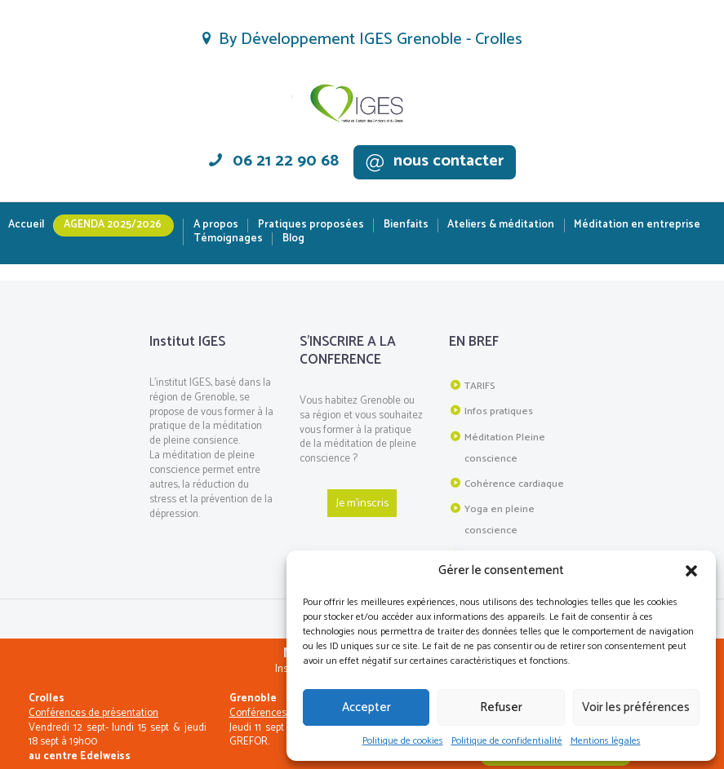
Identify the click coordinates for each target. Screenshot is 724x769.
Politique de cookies (402, 741)
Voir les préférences (636, 707)
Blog (293, 239)
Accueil (26, 225)
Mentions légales (606, 741)
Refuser (501, 707)
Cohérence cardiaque (510, 474)
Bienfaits (406, 225)
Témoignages (228, 239)
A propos (215, 225)
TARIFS (478, 385)
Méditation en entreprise (637, 225)
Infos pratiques (496, 408)
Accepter (366, 707)
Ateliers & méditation (500, 225)
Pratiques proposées (311, 225)
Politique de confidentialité (506, 741)
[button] (691, 571)
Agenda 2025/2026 (113, 224)
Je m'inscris (362, 501)
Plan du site (489, 540)
